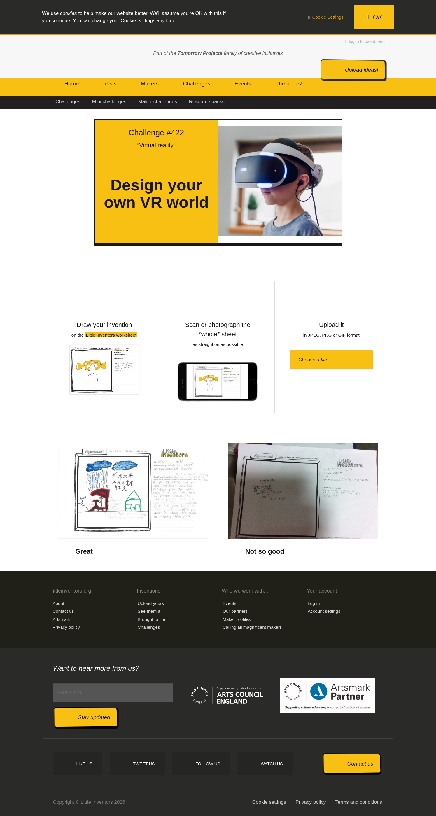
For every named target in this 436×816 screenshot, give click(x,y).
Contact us (63, 611)
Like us (84, 763)
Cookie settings (269, 802)
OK (374, 17)
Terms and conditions (358, 802)
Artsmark (61, 619)
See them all (150, 611)
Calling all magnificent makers (252, 627)
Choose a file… (315, 360)
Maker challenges (157, 101)
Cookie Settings (326, 17)
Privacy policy (66, 627)
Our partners (235, 611)
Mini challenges (109, 101)
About (58, 603)
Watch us (272, 763)
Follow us (207, 763)
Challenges (67, 101)
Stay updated (94, 717)
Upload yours (151, 603)
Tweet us (144, 763)
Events (229, 603)
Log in (314, 603)
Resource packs (207, 101)
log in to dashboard (365, 41)
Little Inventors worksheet (111, 334)
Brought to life (151, 619)
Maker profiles (237, 619)
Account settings (324, 611)
